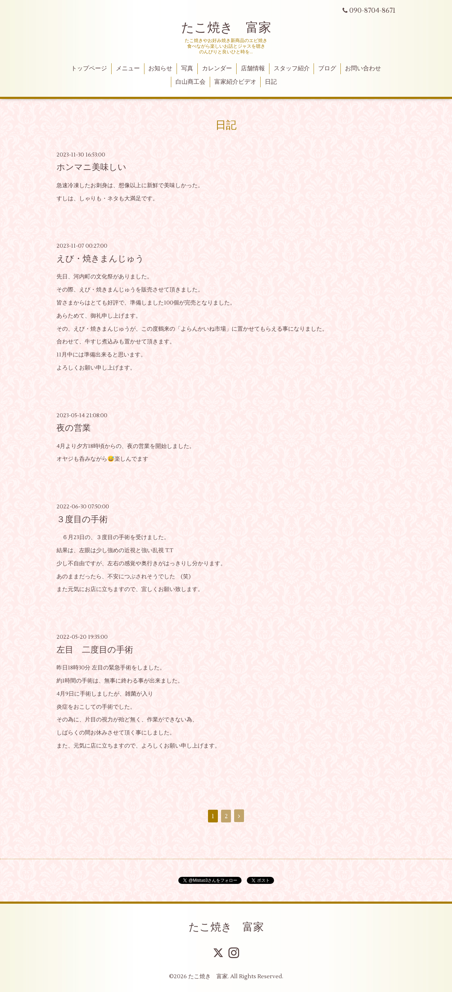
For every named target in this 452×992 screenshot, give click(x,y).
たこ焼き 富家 (226, 28)
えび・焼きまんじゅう (100, 258)
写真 (187, 68)
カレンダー (217, 68)
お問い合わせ (363, 68)
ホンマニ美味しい (91, 167)
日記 (271, 82)
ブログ (327, 68)
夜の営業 (73, 428)
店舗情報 (253, 68)
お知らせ (160, 68)
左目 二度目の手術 (94, 649)
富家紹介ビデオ (235, 82)
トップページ (89, 68)
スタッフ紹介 (292, 68)
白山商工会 (191, 82)
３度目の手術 (82, 519)
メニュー (128, 68)
